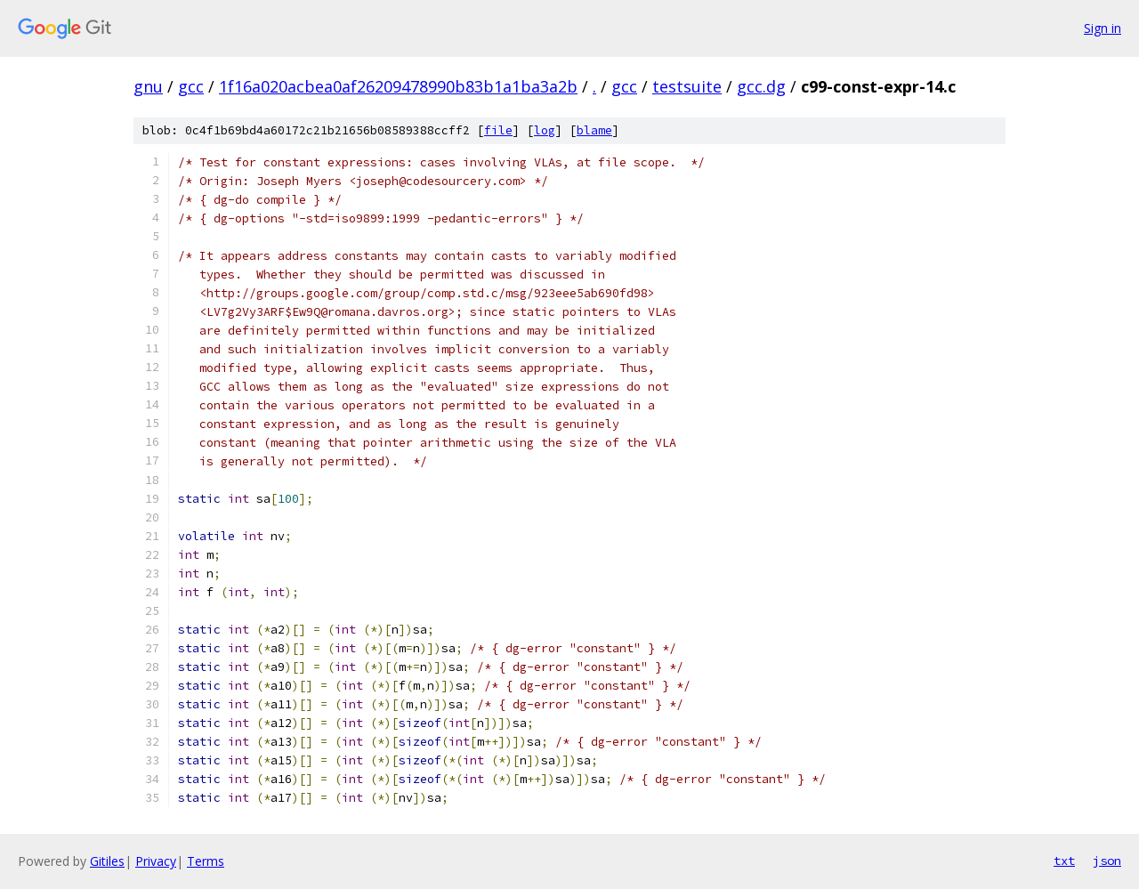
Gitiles (107, 861)
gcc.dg (761, 86)
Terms (205, 861)
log (544, 130)
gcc (191, 86)
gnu (148, 86)
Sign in (1102, 28)
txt (1064, 861)
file (498, 130)
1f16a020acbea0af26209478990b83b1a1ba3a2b (398, 86)
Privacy (155, 861)
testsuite (687, 86)
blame (594, 130)
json (1107, 861)
